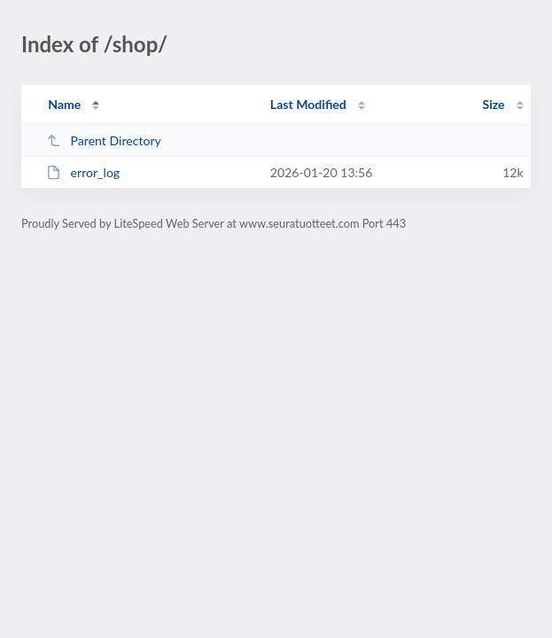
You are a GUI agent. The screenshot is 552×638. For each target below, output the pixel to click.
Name (64, 104)
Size (494, 104)
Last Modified (308, 104)
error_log (83, 172)
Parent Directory (103, 140)
